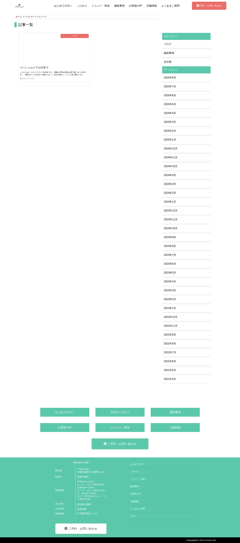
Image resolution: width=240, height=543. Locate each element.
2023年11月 (170, 219)
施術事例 (119, 5)
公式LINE (82, 509)
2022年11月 (170, 325)
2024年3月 (170, 184)
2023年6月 (170, 263)
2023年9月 (170, 237)
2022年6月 (170, 361)
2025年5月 (170, 104)
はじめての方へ (63, 5)
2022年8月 (170, 343)
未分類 (168, 61)
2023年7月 (170, 255)
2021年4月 (170, 379)
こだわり (82, 5)
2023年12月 (170, 210)
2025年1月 (170, 139)
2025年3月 (170, 122)
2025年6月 (170, 95)
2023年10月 (170, 228)
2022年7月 (170, 352)
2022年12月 (170, 317)
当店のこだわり (120, 412)
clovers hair (81, 462)
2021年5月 (170, 370)
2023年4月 (170, 281)
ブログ (168, 44)
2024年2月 (170, 192)
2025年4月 (170, 113)
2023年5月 (170, 272)
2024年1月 (170, 201)
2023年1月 (170, 308)
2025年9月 (170, 77)
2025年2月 (170, 130)
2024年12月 (170, 148)
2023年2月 (170, 299)
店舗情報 (151, 5)
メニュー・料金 (101, 5)
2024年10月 (170, 166)
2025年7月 (170, 86)
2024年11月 (170, 157)
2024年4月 (170, 175)
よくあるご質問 (170, 5)
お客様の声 (135, 5)
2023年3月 (170, 290)
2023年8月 (170, 246)
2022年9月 (170, 334)
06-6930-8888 (84, 504)
